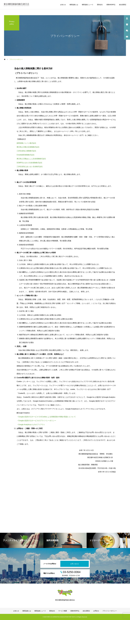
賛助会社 (100, 4)
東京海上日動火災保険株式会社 (28, 147)
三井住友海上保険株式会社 (26, 151)
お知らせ (63, 4)
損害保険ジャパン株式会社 (26, 143)
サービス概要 (62, 611)
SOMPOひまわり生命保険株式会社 (29, 163)
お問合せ (96, 611)
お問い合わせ (74, 564)
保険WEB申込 (110, 4)
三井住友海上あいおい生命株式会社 (30, 166)
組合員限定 (122, 4)
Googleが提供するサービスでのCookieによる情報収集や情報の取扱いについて (47, 417)
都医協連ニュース (87, 4)
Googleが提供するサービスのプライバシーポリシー (37, 420)
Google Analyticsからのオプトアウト (31, 424)
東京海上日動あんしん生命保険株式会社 (31, 159)
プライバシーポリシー (109, 611)
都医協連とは (74, 4)
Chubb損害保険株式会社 (25, 155)
